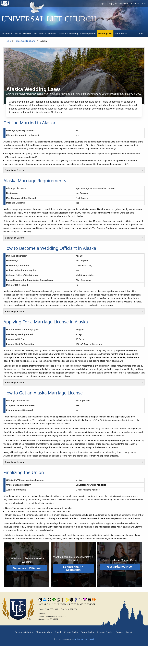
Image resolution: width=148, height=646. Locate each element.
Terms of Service (105, 632)
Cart (144, 3)
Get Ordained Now (119, 566)
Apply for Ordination (118, 3)
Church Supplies (44, 632)
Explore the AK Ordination (73, 568)
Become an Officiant (27, 568)
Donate (129, 632)
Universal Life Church (49, 19)
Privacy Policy (71, 632)
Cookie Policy (87, 632)
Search (57, 632)
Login (102, 3)
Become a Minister (24, 632)
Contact (135, 3)
